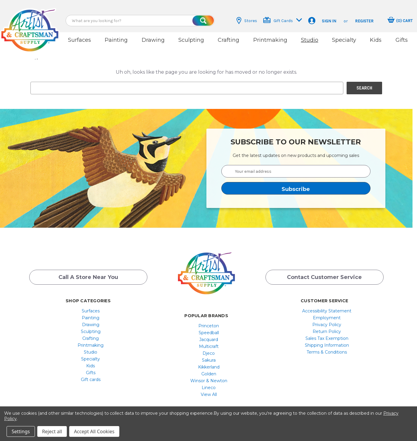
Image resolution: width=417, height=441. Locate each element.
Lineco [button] (209, 387)
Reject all (52, 431)
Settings (21, 431)
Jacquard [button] (208, 339)
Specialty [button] (344, 40)
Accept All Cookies (94, 431)
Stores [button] (247, 20)
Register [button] (364, 21)
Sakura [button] (209, 360)
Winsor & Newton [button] (208, 380)
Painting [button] (116, 40)
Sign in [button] (329, 21)
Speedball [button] (209, 332)
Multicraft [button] (209, 346)
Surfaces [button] (79, 40)
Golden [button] (208, 374)
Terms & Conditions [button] (327, 352)
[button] (30, 24)
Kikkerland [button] (209, 367)
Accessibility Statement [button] (326, 311)
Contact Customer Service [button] (324, 277)
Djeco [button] (209, 353)
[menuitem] (91, 311)
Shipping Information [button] (327, 345)
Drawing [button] (153, 40)
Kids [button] (376, 40)
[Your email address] (295, 171)
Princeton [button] (208, 326)
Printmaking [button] (270, 40)
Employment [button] (327, 317)
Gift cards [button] (91, 379)
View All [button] (209, 394)
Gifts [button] (402, 40)
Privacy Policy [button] (326, 324)
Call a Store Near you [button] (88, 277)
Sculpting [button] (191, 40)
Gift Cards (282, 20)
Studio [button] (309, 40)
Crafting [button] (228, 40)
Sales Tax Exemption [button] (326, 338)
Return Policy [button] (327, 331)
